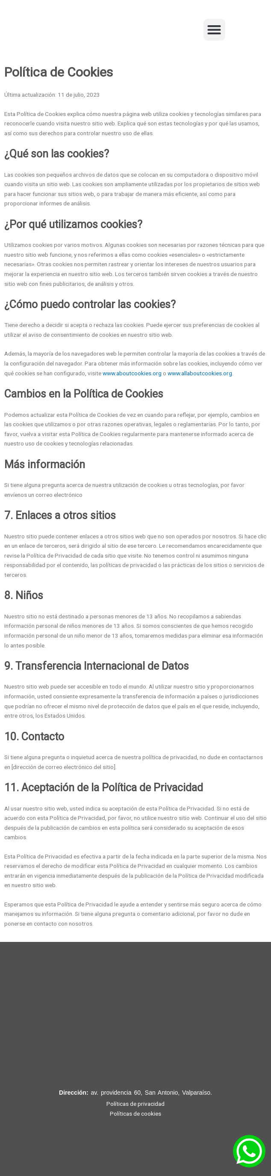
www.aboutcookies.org (132, 373)
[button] (214, 30)
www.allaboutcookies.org (200, 373)
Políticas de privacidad (135, 1103)
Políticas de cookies (135, 1113)
